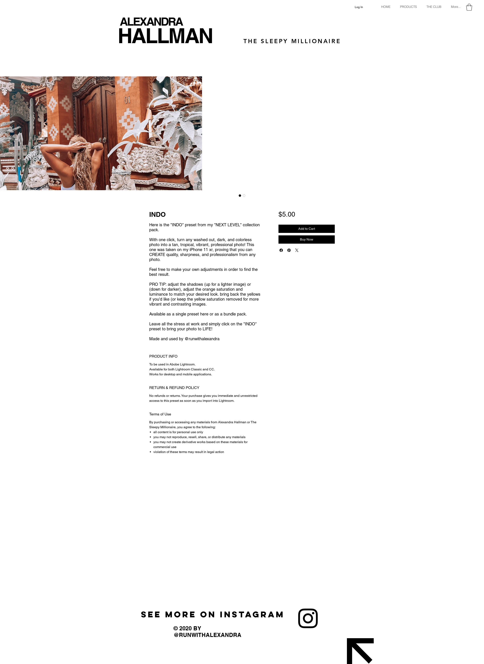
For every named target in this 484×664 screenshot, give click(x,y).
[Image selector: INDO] (240, 195)
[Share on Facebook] (281, 250)
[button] (469, 7)
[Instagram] (308, 618)
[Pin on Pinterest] (289, 250)
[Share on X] (296, 250)
